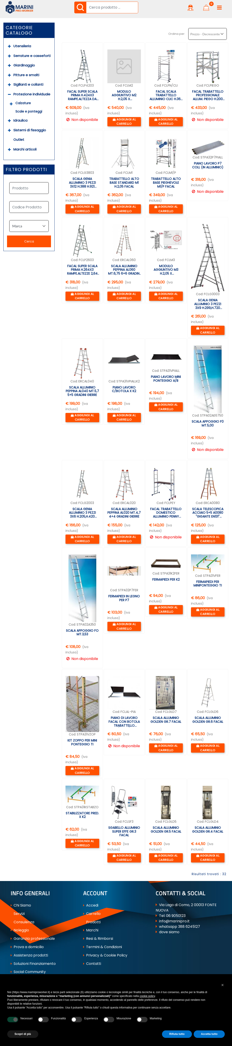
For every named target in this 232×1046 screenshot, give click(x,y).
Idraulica (20, 120)
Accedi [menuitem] (90, 905)
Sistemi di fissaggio (29, 130)
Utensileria (22, 46)
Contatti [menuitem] (92, 963)
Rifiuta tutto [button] (176, 1034)
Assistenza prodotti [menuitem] (29, 955)
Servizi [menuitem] (18, 913)
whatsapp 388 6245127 (179, 926)
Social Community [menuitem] (28, 971)
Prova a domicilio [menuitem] (27, 946)
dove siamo (169, 932)
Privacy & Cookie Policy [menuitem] (105, 955)
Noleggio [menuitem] (20, 930)
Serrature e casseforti (32, 55)
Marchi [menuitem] (90, 930)
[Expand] (9, 46)
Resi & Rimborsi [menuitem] (98, 938)
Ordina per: (176, 34)
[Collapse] (9, 94)
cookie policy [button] (147, 996)
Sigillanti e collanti (28, 84)
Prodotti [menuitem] (92, 922)
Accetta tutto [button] (209, 1034)
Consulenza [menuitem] (22, 922)
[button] (80, 7)
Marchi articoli (24, 149)
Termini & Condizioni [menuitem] (102, 946)
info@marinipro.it (174, 921)
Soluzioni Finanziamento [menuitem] (33, 963)
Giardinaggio (24, 65)
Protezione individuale (31, 94)
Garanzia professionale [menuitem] (33, 938)
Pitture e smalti (26, 75)
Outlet (18, 139)
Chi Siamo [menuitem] (21, 905)
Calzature (23, 103)
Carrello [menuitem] (92, 913)
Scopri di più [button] (22, 1034)
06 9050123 (176, 915)
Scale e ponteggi (28, 111)
